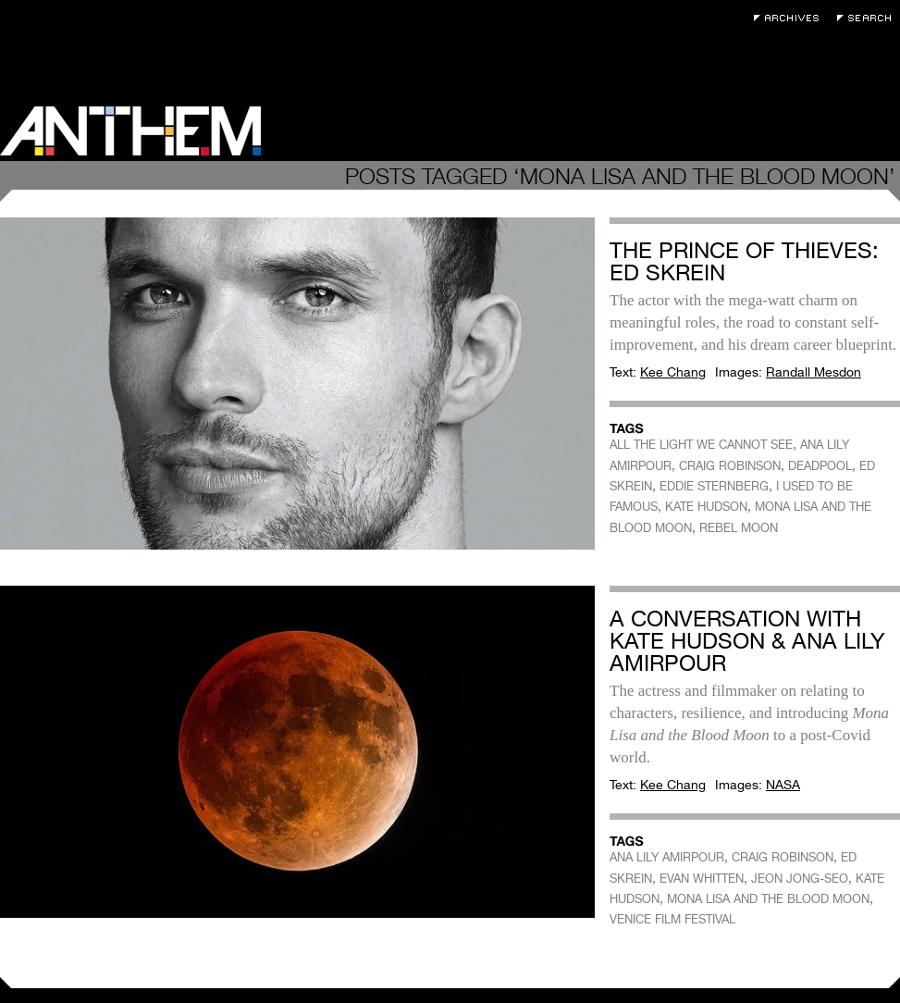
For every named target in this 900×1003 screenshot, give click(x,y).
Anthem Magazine (130, 130)
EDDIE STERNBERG (714, 486)
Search (868, 18)
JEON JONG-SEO (799, 878)
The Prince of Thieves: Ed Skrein (744, 261)
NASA (783, 784)
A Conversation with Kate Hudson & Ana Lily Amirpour (747, 640)
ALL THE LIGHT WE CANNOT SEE (701, 445)
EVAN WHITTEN (702, 878)
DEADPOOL (820, 466)
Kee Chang (673, 372)
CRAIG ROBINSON (730, 466)
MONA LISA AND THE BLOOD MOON (768, 899)
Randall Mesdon (813, 372)
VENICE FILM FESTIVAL (672, 919)
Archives (791, 18)
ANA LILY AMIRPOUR (667, 857)
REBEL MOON (738, 528)
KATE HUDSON (706, 507)
